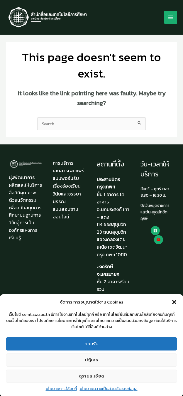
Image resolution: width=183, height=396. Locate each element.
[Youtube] (158, 239)
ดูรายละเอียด (91, 380)
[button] (174, 306)
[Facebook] (155, 230)
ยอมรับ (91, 348)
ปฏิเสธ (91, 364)
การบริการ (63, 162)
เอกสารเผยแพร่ (68, 170)
